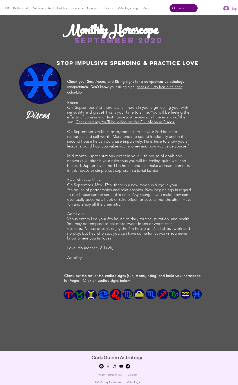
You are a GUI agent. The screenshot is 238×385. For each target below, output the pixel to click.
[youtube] (121, 366)
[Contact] (132, 374)
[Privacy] (101, 374)
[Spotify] (101, 366)
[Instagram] (114, 366)
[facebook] (108, 366)
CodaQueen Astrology (117, 357)
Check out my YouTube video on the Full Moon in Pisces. (125, 122)
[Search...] (183, 8)
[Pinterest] (128, 366)
